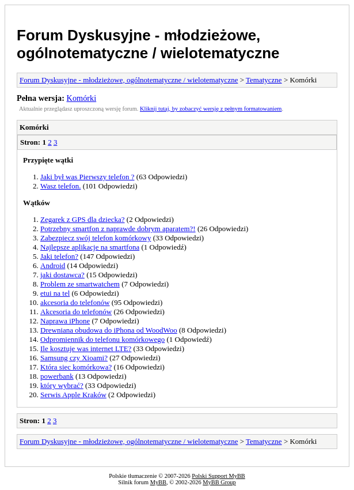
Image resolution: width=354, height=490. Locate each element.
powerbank (57, 376)
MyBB (158, 482)
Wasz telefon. (60, 186)
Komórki (82, 98)
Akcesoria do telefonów (76, 311)
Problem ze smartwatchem (80, 284)
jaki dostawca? (62, 274)
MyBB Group (219, 482)
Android (52, 265)
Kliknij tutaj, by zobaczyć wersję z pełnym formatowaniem (210, 108)
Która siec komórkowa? (76, 367)
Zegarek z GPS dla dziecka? (82, 219)
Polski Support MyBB (218, 476)
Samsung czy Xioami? (74, 357)
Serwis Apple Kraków (73, 394)
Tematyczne (264, 80)
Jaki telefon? (59, 256)
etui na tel (55, 293)
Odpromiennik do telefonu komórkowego (102, 339)
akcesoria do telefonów (75, 302)
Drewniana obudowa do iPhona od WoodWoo (108, 330)
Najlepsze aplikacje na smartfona (89, 247)
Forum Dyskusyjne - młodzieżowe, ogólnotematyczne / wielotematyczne (148, 44)
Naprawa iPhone (65, 320)
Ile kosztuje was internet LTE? (85, 348)
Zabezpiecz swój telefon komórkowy (95, 237)
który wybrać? (61, 385)
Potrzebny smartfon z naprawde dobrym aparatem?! (118, 228)
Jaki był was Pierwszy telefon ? (87, 176)
